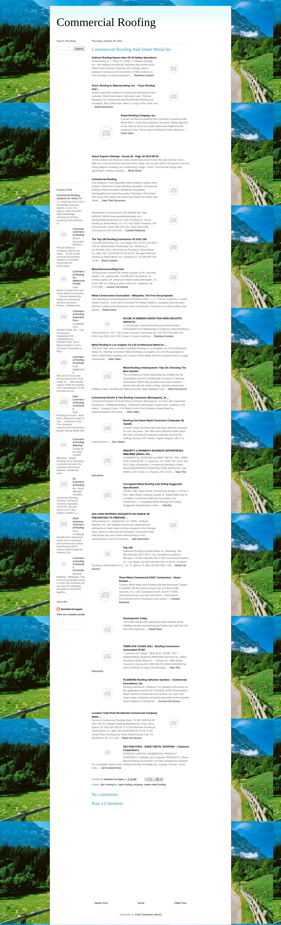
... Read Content (108, 260)
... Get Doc (166, 505)
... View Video (113, 359)
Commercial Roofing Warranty (78, 442)
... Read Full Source (130, 738)
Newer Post (101, 903)
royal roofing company (130, 784)
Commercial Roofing (106, 22)
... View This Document (112, 200)
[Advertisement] (140, 32)
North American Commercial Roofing (78, 523)
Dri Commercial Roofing (78, 481)
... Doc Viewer (117, 441)
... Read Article (133, 170)
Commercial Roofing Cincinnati (78, 359)
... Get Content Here (110, 767)
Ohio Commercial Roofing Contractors (78, 402)
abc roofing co (109, 784)
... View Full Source (176, 389)
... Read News (154, 629)
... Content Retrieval (134, 230)
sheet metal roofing (155, 784)
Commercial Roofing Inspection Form (78, 316)
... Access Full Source (116, 286)
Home (141, 903)
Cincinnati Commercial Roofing (78, 231)
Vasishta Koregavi (71, 609)
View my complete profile (71, 614)
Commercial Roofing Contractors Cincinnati (78, 564)
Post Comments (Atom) (148, 914)
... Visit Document (139, 538)
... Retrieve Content (143, 75)
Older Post (180, 903)
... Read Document (102, 106)
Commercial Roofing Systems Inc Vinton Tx (69, 197)
